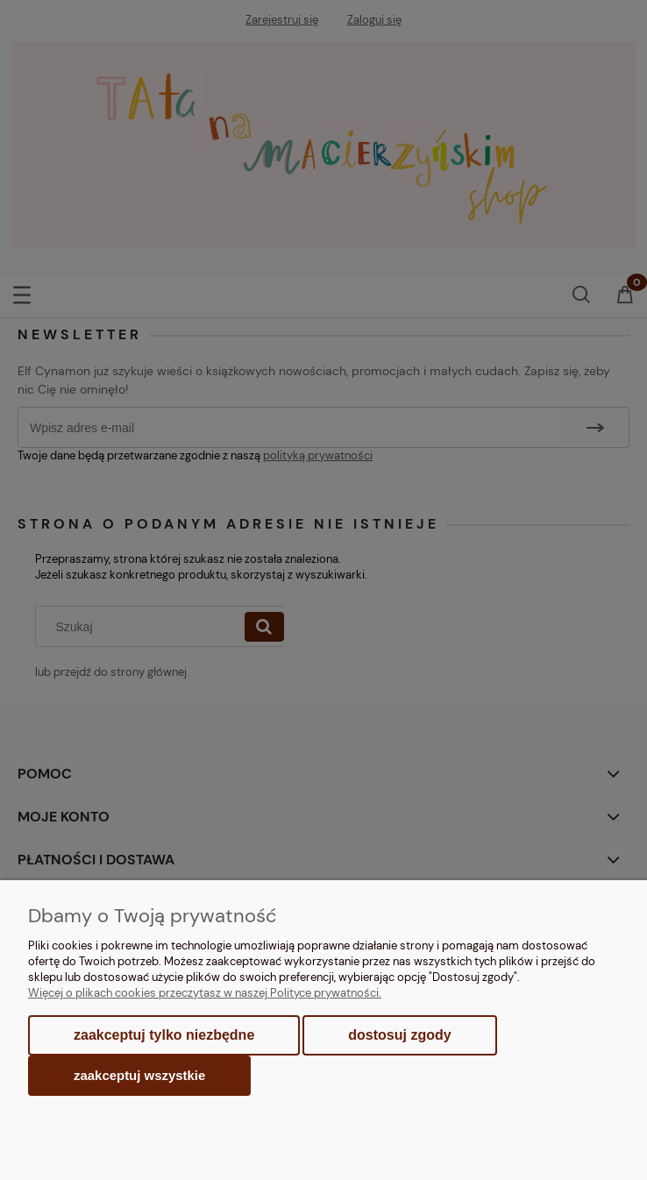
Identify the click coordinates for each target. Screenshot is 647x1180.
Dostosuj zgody (399, 1034)
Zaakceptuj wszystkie (139, 1075)
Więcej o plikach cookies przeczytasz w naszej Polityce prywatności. (204, 992)
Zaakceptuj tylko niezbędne (164, 1034)
